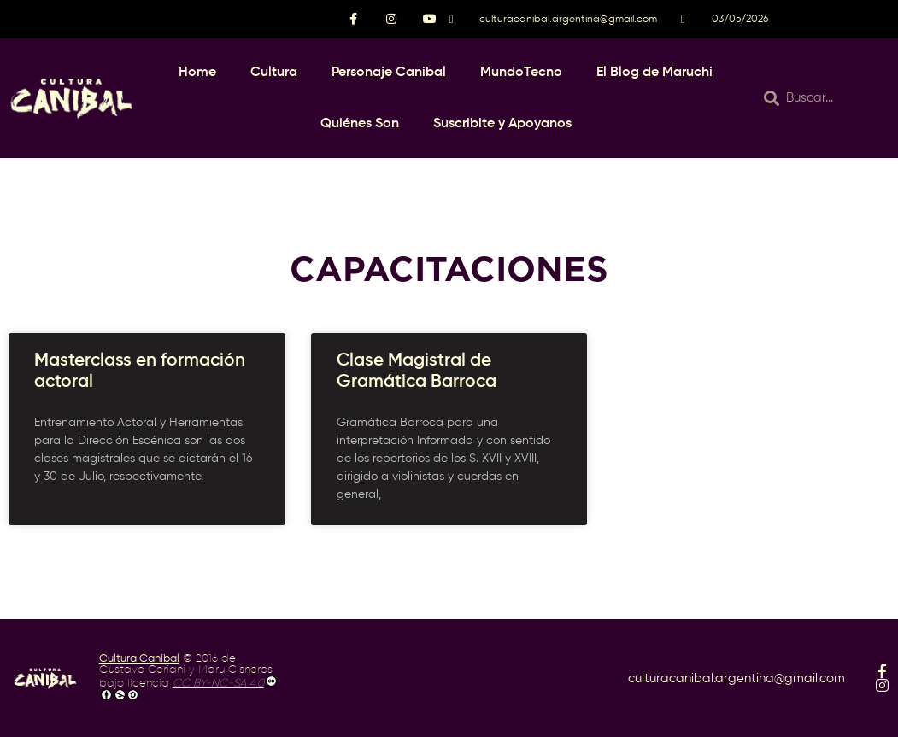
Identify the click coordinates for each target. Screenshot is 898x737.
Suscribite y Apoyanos (502, 124)
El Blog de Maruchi (654, 72)
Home (197, 72)
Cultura (273, 72)
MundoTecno (521, 72)
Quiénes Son (359, 124)
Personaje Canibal (389, 72)
